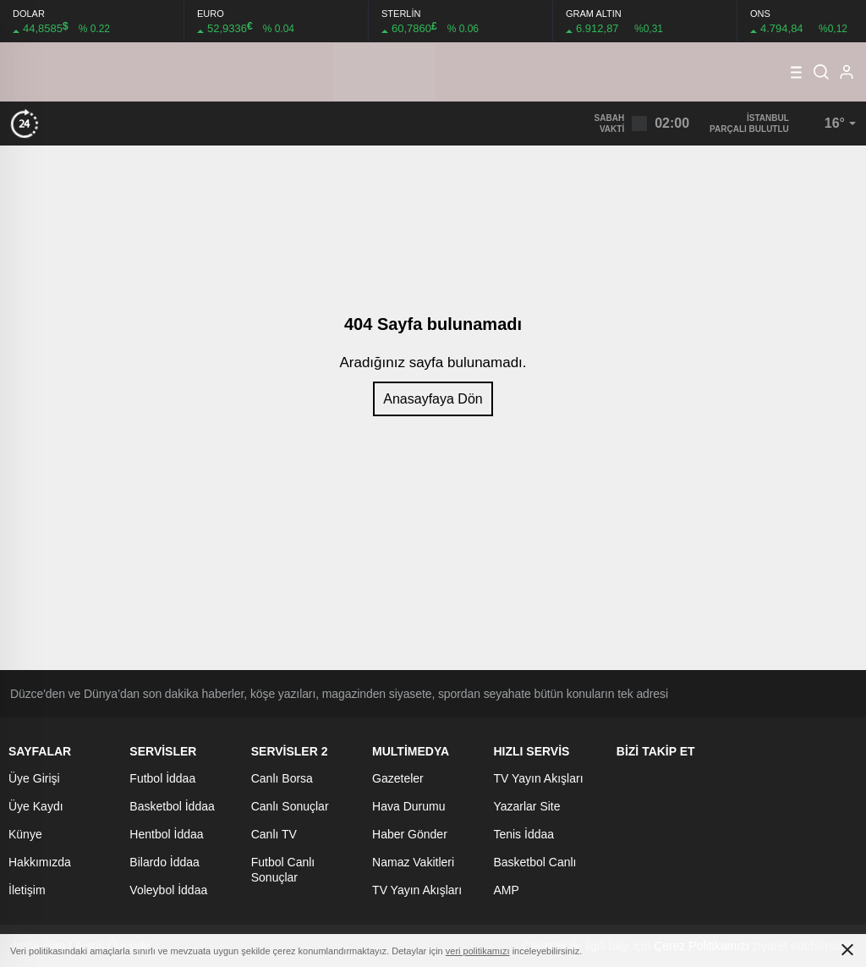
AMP (505, 890)
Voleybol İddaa (168, 890)
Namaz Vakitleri (413, 862)
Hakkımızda (39, 862)
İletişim (27, 890)
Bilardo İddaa (164, 862)
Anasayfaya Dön (432, 399)
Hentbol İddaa (166, 834)
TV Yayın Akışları (417, 890)
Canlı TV (274, 834)
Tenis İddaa (523, 834)
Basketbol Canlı (534, 862)
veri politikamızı (478, 951)
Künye (25, 834)
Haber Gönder (409, 834)
